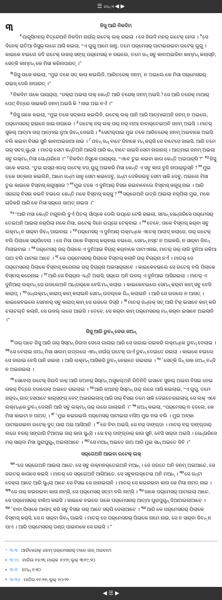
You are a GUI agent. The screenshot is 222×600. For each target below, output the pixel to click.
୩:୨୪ (14, 560)
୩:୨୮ (14, 569)
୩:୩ (13, 550)
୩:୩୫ (14, 579)
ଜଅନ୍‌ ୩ (109, 7)
